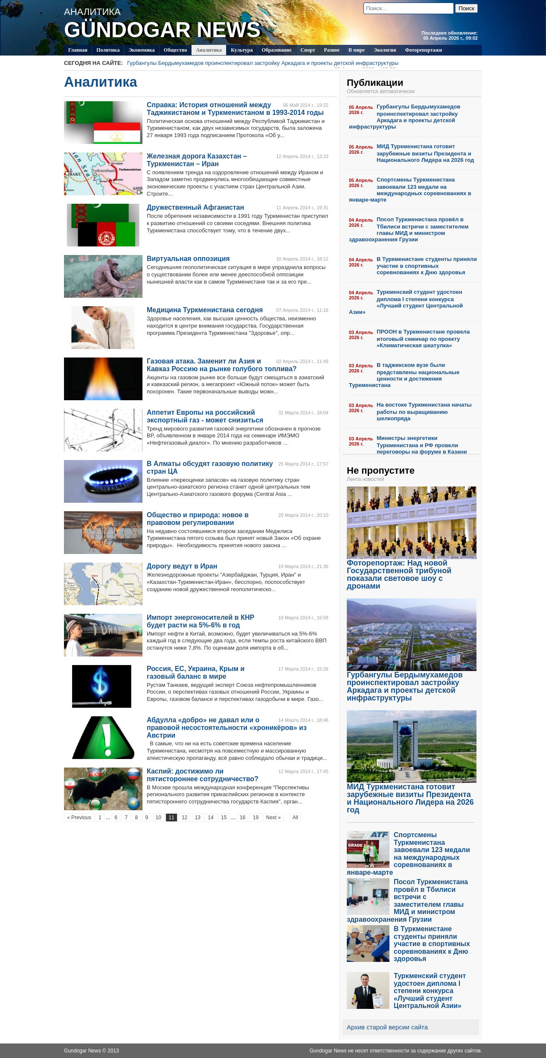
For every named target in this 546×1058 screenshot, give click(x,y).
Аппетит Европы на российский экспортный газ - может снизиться (205, 416)
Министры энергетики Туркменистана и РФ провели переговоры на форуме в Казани (422, 445)
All (295, 818)
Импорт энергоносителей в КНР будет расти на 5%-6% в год (200, 621)
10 (158, 818)
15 (224, 818)
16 (242, 818)
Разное (332, 50)
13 (197, 818)
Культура (242, 50)
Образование (276, 50)
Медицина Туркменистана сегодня (205, 310)
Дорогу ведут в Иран (182, 566)
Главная (77, 50)
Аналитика (209, 50)
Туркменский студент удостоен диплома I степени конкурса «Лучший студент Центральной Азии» (406, 302)
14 (210, 818)
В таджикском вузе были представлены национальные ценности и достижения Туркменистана (404, 375)
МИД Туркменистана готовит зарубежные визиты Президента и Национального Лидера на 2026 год (425, 153)
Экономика (141, 50)
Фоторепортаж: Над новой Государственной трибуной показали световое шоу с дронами (411, 571)
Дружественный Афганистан (195, 207)
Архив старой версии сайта (387, 1027)
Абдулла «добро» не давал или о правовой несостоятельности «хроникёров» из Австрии (227, 727)
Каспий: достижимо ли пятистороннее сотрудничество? (202, 775)
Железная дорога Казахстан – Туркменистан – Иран (197, 159)
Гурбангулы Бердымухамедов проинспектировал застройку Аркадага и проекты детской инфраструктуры (262, 64)
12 (184, 818)
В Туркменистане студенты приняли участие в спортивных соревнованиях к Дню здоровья (427, 266)
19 (255, 818)
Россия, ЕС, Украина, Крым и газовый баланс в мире (195, 672)
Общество (175, 50)
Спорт (308, 50)
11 (171, 818)
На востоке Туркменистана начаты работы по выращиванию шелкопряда (424, 412)
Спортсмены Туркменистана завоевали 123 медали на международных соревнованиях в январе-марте (410, 189)
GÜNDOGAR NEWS (162, 30)
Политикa (108, 50)
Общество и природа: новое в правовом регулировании (198, 518)
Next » (273, 818)
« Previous (79, 818)
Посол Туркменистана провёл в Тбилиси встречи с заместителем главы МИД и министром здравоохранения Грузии (408, 229)
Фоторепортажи (423, 50)
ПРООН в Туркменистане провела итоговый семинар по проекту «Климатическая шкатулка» (423, 338)
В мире (357, 50)
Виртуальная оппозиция (188, 258)
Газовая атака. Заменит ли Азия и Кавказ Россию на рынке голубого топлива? (222, 365)
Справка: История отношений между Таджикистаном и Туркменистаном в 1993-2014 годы (235, 108)
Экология (385, 50)
